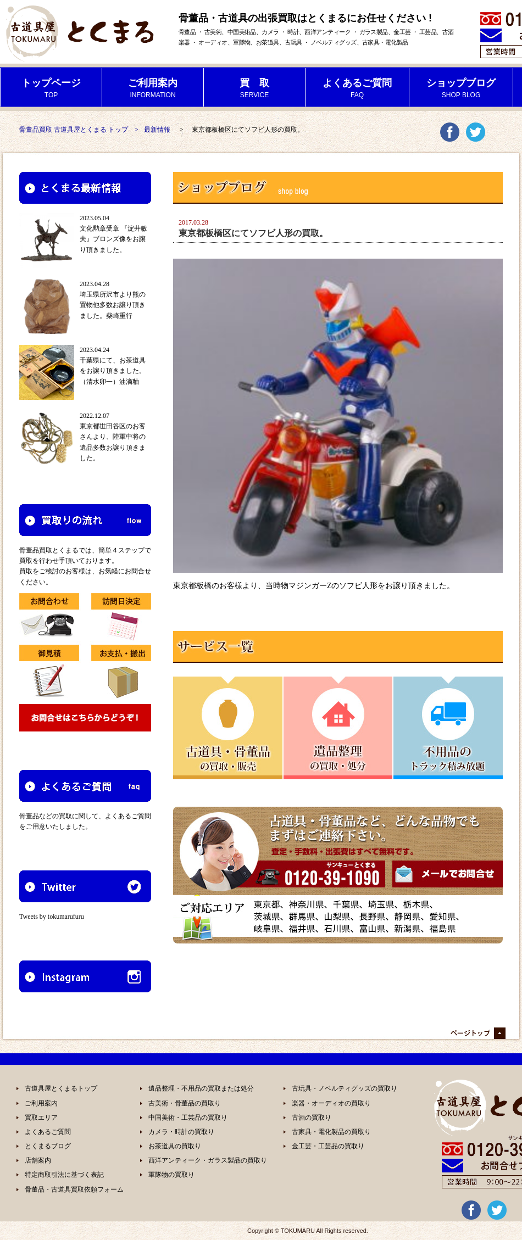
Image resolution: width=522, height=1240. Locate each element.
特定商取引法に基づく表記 (64, 1174)
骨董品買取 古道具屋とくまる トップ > (78, 129)
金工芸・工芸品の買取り (328, 1146)
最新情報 (157, 129)
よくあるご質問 (48, 1132)
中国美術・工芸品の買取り (187, 1117)
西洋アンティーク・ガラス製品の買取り (207, 1160)
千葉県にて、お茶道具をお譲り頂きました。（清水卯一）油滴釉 (113, 370)
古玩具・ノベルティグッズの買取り (344, 1088)
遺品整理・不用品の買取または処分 (201, 1088)
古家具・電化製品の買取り (331, 1132)
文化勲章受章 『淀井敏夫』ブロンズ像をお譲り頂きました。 (113, 239)
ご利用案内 (41, 1103)
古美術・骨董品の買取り (184, 1103)
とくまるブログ (48, 1146)
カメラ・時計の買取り (181, 1132)
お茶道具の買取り (174, 1146)
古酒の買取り (311, 1117)
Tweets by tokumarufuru (51, 916)
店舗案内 (38, 1160)
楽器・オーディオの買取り (331, 1103)
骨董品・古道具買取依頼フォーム (74, 1189)
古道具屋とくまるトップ (61, 1088)
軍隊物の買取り (171, 1174)
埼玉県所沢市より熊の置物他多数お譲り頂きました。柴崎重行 (113, 305)
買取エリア (41, 1117)
